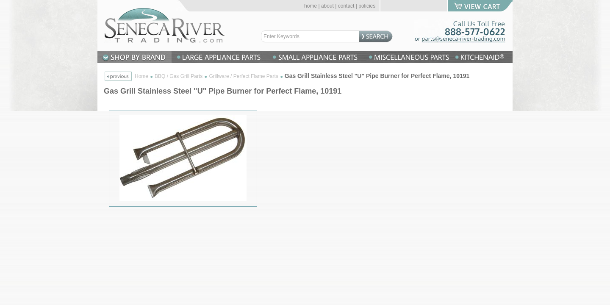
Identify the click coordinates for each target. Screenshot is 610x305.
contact (346, 6)
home (310, 6)
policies (366, 6)
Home (141, 76)
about (327, 6)
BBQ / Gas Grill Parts (178, 76)
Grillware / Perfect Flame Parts (243, 76)
